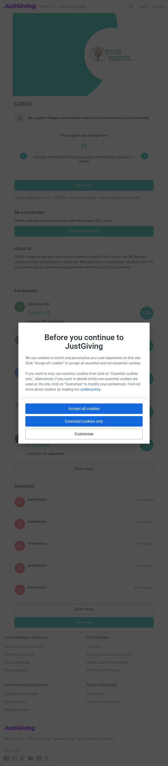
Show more (89, 469)
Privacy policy (39, 739)
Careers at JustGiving (103, 702)
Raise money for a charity (23, 646)
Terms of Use (14, 739)
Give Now (84, 185)
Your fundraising (17, 662)
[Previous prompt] (23, 155)
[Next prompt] (144, 155)
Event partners (15, 702)
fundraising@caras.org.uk (119, 198)
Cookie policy (64, 739)
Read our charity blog (103, 670)
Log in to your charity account (110, 654)
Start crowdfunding (19, 654)
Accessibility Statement (96, 739)
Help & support (15, 670)
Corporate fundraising (21, 694)
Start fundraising (84, 231)
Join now (94, 646)
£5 (84, 146)
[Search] (131, 6)
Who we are (96, 694)
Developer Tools (16, 710)
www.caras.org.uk (83, 198)
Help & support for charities (108, 662)
